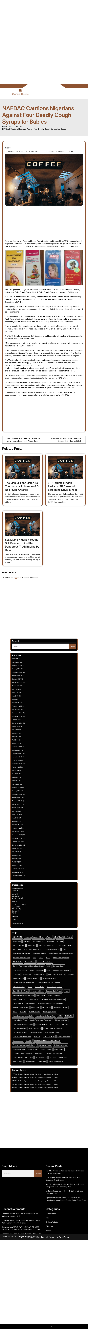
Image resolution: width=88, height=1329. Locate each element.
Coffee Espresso (26, 1237)
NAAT (33, 920)
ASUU (45, 900)
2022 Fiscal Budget (51, 895)
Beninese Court (49, 903)
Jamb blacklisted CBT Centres (36, 914)
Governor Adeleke (41, 912)
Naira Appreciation (46, 920)
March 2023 (33, 834)
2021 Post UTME (34, 895)
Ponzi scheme (34, 931)
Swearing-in (42, 936)
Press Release (33, 887)
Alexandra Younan (42, 898)
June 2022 (33, 846)
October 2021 (33, 856)
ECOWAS (54, 906)
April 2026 (33, 787)
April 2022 (33, 848)
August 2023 (33, 828)
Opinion (33, 882)
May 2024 (33, 816)
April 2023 (33, 833)
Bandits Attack (38, 901)
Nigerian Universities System (36, 925)
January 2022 (33, 852)
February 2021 (33, 866)
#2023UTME (34, 892)
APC (40, 900)
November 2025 (34, 793)
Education (33, 881)
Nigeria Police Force (35, 923)
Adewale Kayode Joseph (35, 898)
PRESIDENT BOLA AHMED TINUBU (45, 931)
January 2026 (33, 791)
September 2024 (34, 811)
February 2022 (33, 851)
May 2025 (33, 801)
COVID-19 (33, 906)
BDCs (45, 903)
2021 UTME (39, 895)
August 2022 (33, 843)
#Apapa (46, 892)
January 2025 (33, 806)
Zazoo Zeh (43, 939)
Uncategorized (33, 880)
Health (32, 884)
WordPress (64, 1237)
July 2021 (33, 860)
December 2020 (34, 869)
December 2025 (34, 792)
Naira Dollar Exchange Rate (44, 922)
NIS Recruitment (43, 925)
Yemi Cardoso (34, 939)
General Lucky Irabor (48, 911)
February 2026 (33, 789)
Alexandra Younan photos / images (50, 898)
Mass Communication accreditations (46, 917)
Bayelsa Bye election (44, 901)
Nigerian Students (50, 923)
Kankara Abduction (47, 914)
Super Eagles (49, 934)
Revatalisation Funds (44, 933)
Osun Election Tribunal (47, 928)
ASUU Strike (34, 901)
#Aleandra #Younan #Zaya (40, 892)
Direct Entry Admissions (49, 906)
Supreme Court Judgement (35, 936)
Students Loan (40, 934)
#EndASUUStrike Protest (51, 892)
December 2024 (34, 807)
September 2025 (34, 796)
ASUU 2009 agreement (50, 900)
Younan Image (39, 939)
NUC (46, 925)
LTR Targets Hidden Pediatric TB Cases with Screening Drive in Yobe (63, 486)
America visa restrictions (35, 900)
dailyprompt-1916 (42, 906)
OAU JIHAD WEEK (50, 925)
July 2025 (33, 798)
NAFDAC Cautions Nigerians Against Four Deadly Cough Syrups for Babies (40, 944)
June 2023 (33, 830)
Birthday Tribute (34, 877)
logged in (17, 577)
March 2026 (33, 788)
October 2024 (33, 810)
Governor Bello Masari (48, 912)
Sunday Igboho (45, 934)
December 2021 (34, 853)
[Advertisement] (44, 15)
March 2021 (33, 865)
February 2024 (33, 820)
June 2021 (33, 861)
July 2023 (33, 829)
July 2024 (33, 814)
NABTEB (36, 920)
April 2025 (33, 802)
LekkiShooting (34, 917)
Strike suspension (34, 934)
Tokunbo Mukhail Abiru (48, 936)
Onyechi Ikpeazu (41, 928)
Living (32, 876)
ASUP (43, 900)
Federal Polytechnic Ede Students (45, 909)
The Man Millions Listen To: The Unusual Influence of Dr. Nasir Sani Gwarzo (22, 486)
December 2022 (34, 838)
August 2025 (33, 797)
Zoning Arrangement (48, 939)
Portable (38, 931)
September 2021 (34, 857)
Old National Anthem (35, 928)
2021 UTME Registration (45, 895)
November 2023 (34, 824)
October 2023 (33, 825)
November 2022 (34, 839)
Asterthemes (41, 1237)
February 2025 (33, 805)
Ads (32, 883)
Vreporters (31, 151)
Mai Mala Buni (39, 917)
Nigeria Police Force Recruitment (43, 923)
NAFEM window (40, 920)
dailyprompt (37, 906)
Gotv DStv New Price (35, 912)
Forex (38, 911)
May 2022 (33, 847)
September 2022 (34, 842)
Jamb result (42, 914)
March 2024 (33, 819)
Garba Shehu (42, 911)
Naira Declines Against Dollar (36, 922)
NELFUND (53, 922)
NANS (50, 922)
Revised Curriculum (50, 933)
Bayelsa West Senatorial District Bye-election (38, 903)
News (8, 148)
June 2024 (33, 815)
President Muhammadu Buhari (36, 933)
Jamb (52, 912)
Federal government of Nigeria (36, 909)
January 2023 (33, 837)
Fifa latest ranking (34, 911)
